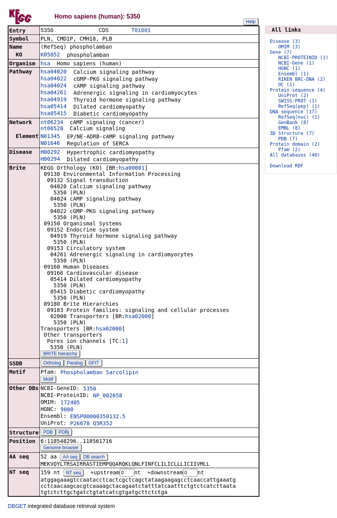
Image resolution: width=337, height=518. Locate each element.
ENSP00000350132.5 (97, 417)
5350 (89, 389)
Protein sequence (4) (298, 90)
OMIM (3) (289, 46)
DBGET (17, 507)
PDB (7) (288, 138)
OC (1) (286, 84)
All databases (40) (295, 155)
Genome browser (61, 448)
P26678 (80, 424)
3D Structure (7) (292, 133)
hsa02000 (138, 317)
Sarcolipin (122, 373)
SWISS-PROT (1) (297, 101)
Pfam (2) (289, 149)
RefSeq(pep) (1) (299, 106)
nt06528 (52, 129)
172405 (70, 403)
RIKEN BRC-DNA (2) (302, 79)
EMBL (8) (289, 128)
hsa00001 (131, 168)
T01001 (141, 30)
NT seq (73, 474)
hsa (45, 64)
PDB (48, 433)
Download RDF (286, 166)
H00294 (50, 160)
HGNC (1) (289, 68)
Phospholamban (81, 373)
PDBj (64, 433)
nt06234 (52, 123)
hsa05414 (53, 107)
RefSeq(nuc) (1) (299, 117)
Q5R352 (103, 424)
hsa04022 (53, 79)
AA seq (70, 457)
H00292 (50, 153)
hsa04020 (53, 72)
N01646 (50, 144)
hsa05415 (53, 114)
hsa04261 (53, 93)
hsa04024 (53, 86)
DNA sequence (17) (293, 111)
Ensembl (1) (293, 74)
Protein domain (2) (295, 144)
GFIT (93, 363)
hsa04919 (53, 100)
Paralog (75, 363)
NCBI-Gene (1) (296, 63)
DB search (94, 457)
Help (251, 21)
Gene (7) (281, 52)
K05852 (50, 55)
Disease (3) (285, 41)
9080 (66, 410)
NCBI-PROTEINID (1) (303, 57)
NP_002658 (107, 396)
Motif (48, 380)
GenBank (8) (293, 122)
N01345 (50, 137)
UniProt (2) (293, 95)
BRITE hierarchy (60, 354)
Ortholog (52, 363)
